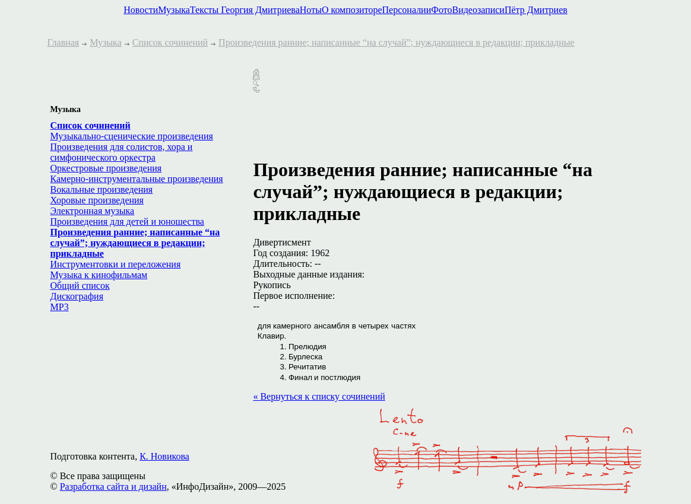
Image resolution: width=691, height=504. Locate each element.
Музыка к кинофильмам (99, 275)
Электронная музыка (92, 211)
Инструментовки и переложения (115, 264)
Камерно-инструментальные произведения (136, 179)
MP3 (59, 307)
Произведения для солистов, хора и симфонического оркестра (121, 152)
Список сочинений (170, 42)
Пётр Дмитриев (536, 10)
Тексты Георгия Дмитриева (245, 10)
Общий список (80, 285)
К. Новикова (164, 456)
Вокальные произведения (101, 189)
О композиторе (352, 10)
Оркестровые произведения (106, 168)
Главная (63, 42)
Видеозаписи (478, 10)
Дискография (77, 296)
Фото (441, 10)
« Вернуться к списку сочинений (319, 396)
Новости (140, 10)
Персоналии (407, 10)
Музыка (174, 10)
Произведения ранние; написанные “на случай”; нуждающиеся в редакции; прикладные (396, 42)
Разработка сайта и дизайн (113, 486)
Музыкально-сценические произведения (131, 136)
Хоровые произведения (97, 200)
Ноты (311, 10)
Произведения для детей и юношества (127, 221)
